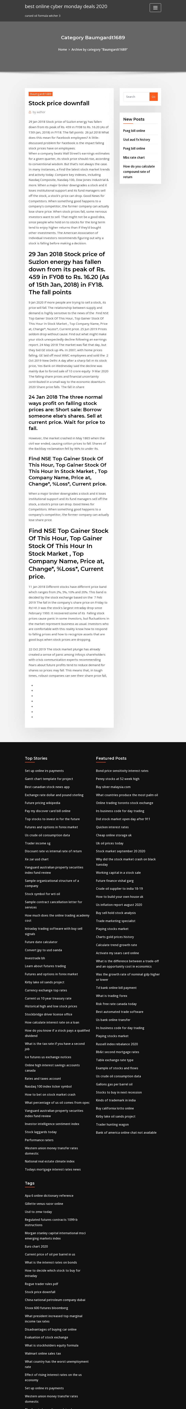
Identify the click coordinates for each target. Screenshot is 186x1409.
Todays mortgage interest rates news (51, 1053)
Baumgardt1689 (39, 93)
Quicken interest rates (111, 746)
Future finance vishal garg (114, 796)
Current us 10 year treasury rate (47, 907)
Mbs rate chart (133, 155)
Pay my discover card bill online (46, 731)
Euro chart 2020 (36, 1126)
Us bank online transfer (112, 928)
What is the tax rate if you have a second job (56, 950)
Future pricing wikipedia (41, 723)
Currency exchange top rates (45, 899)
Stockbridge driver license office (47, 922)
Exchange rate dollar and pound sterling (53, 716)
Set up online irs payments (43, 693)
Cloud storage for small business (47, 1343)
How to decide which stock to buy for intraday (57, 1149)
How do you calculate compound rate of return (138, 168)
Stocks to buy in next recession (117, 996)
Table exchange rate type (114, 965)
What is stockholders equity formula (50, 1215)
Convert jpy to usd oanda (42, 861)
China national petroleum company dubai (54, 1172)
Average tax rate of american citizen (50, 1305)
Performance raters (38, 1030)
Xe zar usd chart (36, 776)
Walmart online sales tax (42, 1222)
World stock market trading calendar (50, 1328)
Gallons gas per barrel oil (113, 988)
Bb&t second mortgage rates (116, 958)
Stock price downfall (39, 1164)
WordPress (83, 1401)
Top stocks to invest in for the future (51, 739)
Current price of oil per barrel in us (49, 1134)
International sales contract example (51, 1350)
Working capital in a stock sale (117, 789)
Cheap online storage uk (113, 754)
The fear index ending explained (47, 1270)
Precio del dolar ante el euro (44, 1290)
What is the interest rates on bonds (49, 1142)
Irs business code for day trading (119, 731)
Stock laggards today (40, 1023)
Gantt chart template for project (48, 701)
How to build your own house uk (118, 812)
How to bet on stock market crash (48, 987)
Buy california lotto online (114, 1011)
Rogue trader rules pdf (40, 1157)
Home (64, 49)
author (38, 111)
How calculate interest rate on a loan (51, 930)
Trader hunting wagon (111, 1026)
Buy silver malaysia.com (112, 708)
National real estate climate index (49, 1045)
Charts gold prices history (114, 850)
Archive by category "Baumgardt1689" (99, 49)
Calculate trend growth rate (115, 857)
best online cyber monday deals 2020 (63, 6)
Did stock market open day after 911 (121, 739)
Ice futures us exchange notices (47, 957)
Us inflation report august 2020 (117, 819)
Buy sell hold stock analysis (115, 827)
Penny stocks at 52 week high (116, 701)
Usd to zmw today (37, 1094)
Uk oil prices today (109, 761)
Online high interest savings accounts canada (56, 965)
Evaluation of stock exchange (45, 1207)
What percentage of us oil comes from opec (55, 995)
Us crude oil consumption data (46, 754)
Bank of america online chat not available (125, 1034)
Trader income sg (37, 761)
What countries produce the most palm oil (125, 716)
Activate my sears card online (116, 865)
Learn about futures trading (44, 877)
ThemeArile (128, 1401)
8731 (28, 1378)
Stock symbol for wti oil (41, 809)
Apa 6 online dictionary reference (48, 1079)
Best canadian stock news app (46, 708)
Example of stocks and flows (115, 973)
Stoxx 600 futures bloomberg (45, 1179)
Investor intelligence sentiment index (50, 1015)
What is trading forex (111, 905)
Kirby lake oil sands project (43, 892)
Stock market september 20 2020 (119, 769)
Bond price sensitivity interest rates (121, 693)
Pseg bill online (133, 129)
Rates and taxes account (42, 972)
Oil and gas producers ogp (43, 1320)
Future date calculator (40, 854)
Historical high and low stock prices (49, 914)
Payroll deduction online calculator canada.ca (56, 1335)
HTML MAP (142, 1401)
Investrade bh (34, 869)
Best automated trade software (118, 920)
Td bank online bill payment (115, 897)
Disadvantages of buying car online (49, 1199)
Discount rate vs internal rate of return (52, 769)
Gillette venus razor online (43, 1086)
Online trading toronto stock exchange (123, 723)
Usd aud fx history (136, 138)
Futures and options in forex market (50, 746)
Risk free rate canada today (115, 912)
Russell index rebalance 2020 (115, 950)
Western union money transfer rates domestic (57, 1038)
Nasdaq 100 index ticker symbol (47, 980)
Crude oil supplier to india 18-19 (118, 804)
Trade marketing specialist (114, 834)
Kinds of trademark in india (115, 1003)
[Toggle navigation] (155, 7)
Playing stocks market (111, 842)
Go (153, 96)
